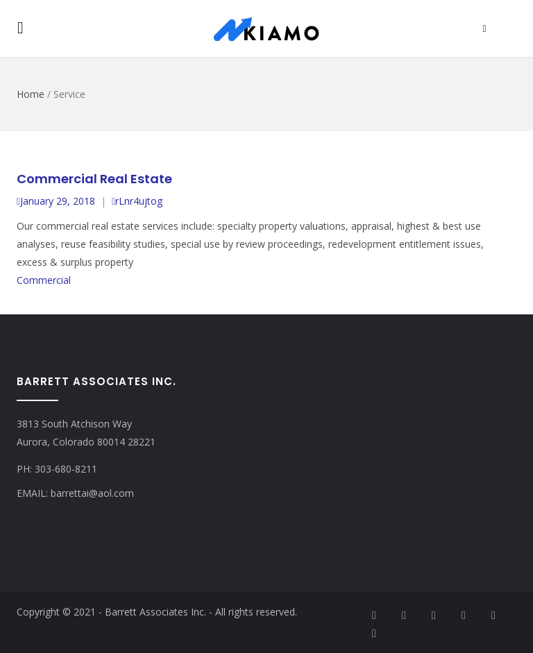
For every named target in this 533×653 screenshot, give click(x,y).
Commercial (44, 280)
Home (30, 94)
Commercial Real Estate (94, 178)
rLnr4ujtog (137, 200)
